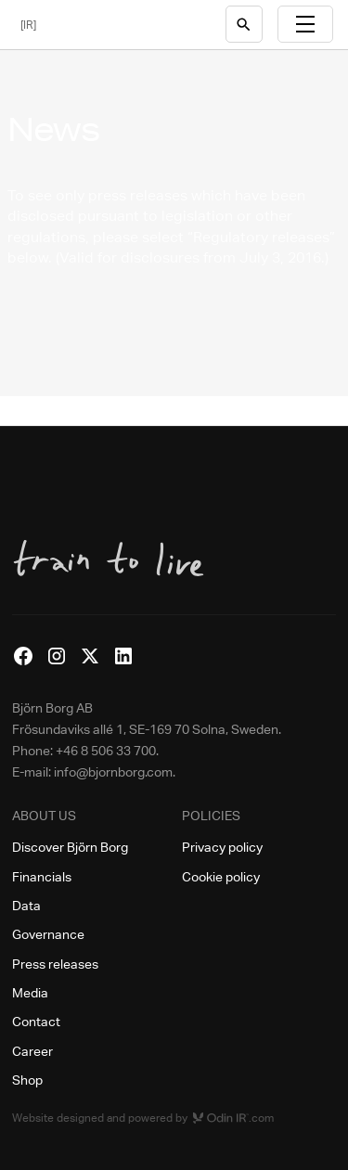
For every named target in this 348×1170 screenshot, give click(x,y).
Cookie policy (221, 876)
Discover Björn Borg (70, 847)
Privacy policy (222, 847)
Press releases (55, 964)
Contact (36, 1021)
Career (32, 1051)
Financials (41, 876)
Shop (27, 1080)
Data (26, 905)
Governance (48, 934)
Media (30, 992)
